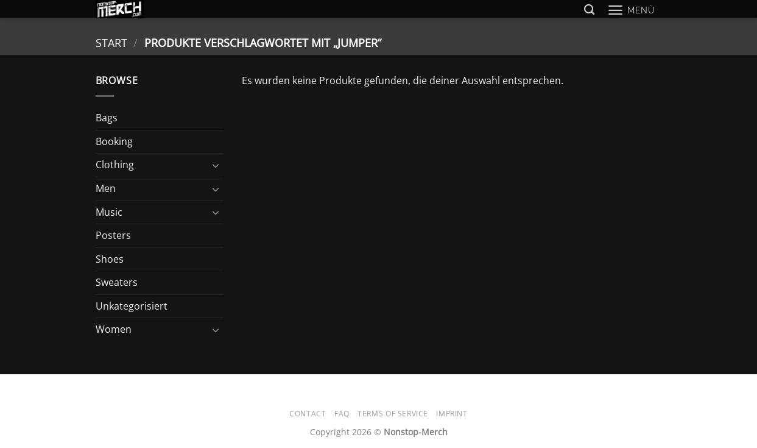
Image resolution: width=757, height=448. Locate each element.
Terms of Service (392, 413)
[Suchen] (589, 10)
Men (106, 188)
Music (109, 212)
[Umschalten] (216, 165)
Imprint (451, 413)
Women (114, 329)
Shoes (110, 259)
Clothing (115, 164)
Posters (113, 235)
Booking (114, 141)
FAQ (342, 413)
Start (111, 42)
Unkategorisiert (131, 306)
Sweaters (117, 282)
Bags (107, 117)
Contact (307, 413)
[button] (631, 10)
